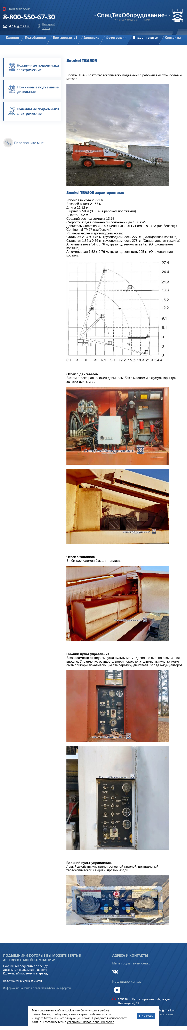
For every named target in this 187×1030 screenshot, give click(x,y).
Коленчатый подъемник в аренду (25, 973)
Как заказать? (65, 37)
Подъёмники (35, 37)
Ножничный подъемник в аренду (25, 966)
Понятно (146, 1016)
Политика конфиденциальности (22, 980)
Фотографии (116, 37)
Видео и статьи (145, 37)
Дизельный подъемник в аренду (25, 969)
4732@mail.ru (19, 26)
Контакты (173, 37)
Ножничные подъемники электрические (38, 67)
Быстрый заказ (48, 26)
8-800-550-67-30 (29, 16)
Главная (12, 37)
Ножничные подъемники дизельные (38, 89)
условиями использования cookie (90, 1022)
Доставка (91, 37)
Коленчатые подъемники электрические (38, 111)
